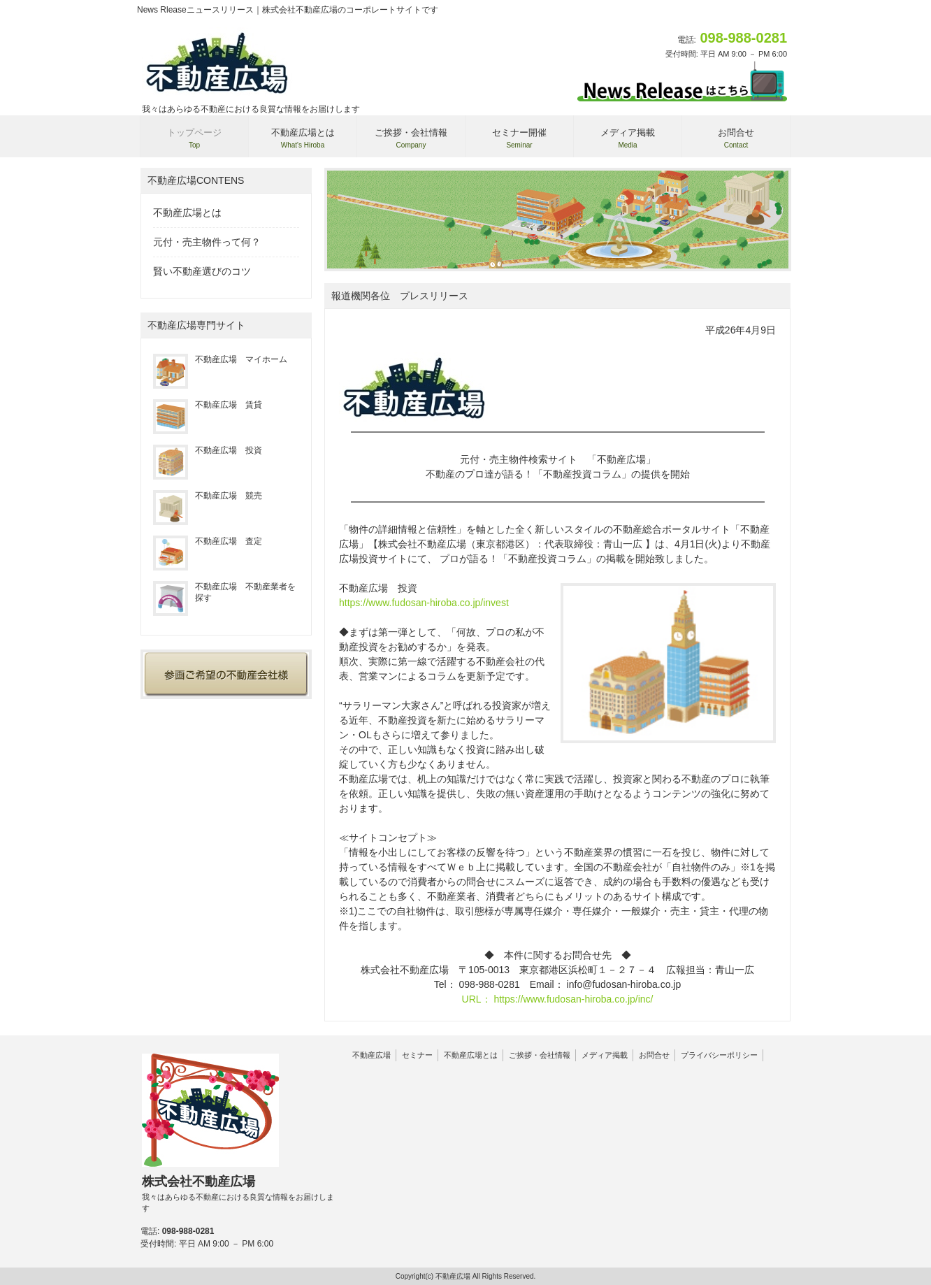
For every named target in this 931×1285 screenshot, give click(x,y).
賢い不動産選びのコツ (202, 271)
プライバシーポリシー (719, 1055)
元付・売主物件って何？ (207, 241)
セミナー (417, 1055)
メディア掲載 (605, 1055)
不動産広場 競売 (207, 495)
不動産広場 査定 (207, 541)
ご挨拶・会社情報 (539, 1055)
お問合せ (654, 1055)
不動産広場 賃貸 (207, 404)
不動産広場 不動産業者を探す (224, 592)
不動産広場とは (187, 212)
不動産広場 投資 (207, 450)
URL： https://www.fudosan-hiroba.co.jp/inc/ (558, 999)
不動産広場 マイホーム (220, 359)
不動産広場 (371, 1055)
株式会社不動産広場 (241, 1194)
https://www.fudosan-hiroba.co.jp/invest (424, 602)
